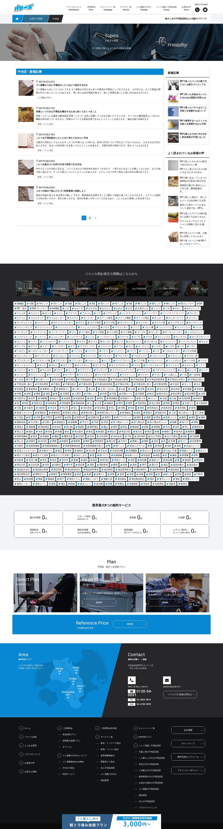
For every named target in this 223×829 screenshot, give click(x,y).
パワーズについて (30, 754)
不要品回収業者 (105, 384)
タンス (120, 341)
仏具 (123, 389)
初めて (55, 398)
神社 (69, 450)
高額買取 (159, 483)
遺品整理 (108, 469)
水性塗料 (103, 436)
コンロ (198, 327)
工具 (173, 412)
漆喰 (54, 441)
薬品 (95, 460)
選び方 (155, 464)
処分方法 (163, 393)
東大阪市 (78, 431)
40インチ (142, 303)
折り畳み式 (139, 422)
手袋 (106, 422)
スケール (124, 337)
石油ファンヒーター (26, 450)
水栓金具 (117, 436)
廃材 (139, 417)
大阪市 (29, 408)
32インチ (104, 303)
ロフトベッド (37, 374)
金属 (89, 474)
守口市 (65, 408)
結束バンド (132, 455)
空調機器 (132, 450)
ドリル (120, 346)
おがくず (78, 308)
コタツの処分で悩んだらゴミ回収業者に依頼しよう (61, 191)
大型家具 (203, 403)
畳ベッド (120, 446)
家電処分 (41, 412)
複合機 (169, 460)
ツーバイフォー (188, 341)
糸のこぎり (81, 455)
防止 (19, 479)
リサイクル (144, 370)
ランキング (101, 370)
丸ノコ (187, 384)
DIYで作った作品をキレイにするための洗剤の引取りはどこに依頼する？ (193, 97)
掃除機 (32, 427)
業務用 (191, 431)
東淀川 (113, 431)
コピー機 (149, 327)
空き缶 (104, 450)
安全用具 (87, 408)
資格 (134, 464)
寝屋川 (149, 412)
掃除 (196, 422)
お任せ (119, 308)
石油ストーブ (192, 446)
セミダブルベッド (200, 337)
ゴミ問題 (99, 332)
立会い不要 (171, 450)
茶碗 (76, 460)
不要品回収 (86, 384)
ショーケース (76, 337)
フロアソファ (140, 356)
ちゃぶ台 (21, 313)
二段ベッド (80, 389)
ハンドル (78, 351)
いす (67, 308)
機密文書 (68, 436)
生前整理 (196, 441)
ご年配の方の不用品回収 (147, 770)
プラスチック (23, 360)
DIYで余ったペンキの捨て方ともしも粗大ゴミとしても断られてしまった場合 (193, 84)
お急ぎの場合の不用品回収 (148, 783)
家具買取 (181, 408)
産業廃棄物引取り (94, 446)
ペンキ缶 (191, 360)
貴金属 (81, 464)
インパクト (152, 313)
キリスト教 (159, 322)
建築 (203, 417)
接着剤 (81, 427)
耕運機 (185, 455)
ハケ (182, 346)
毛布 (92, 436)
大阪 (19, 408)
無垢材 (77, 441)
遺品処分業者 (41, 469)
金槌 (122, 474)
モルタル (47, 370)
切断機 (43, 398)
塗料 (130, 403)
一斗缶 (20, 379)
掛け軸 (69, 427)
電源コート (40, 483)
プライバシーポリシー (188, 770)
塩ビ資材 (156, 403)
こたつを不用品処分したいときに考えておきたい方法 (62, 138)
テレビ (204, 341)
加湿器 (67, 398)
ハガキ (171, 346)
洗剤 (185, 436)
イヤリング (111, 313)
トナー (46, 346)
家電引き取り (71, 412)
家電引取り (88, 412)
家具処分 (153, 408)
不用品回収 (138, 379)
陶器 (40, 479)
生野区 (20, 446)
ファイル (76, 356)
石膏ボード (47, 450)
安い (76, 408)
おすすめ (92, 308)
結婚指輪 (118, 455)
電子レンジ (164, 479)
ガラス (81, 322)
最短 (31, 431)
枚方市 (139, 431)
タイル (94, 341)
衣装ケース (119, 460)
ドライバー (106, 346)
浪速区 (32, 441)
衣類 (132, 460)
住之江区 (163, 389)
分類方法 (21, 398)
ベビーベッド (156, 360)
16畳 (70, 303)
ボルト (54, 365)
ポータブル (100, 365)
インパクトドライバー (173, 313)
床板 (69, 417)
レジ (182, 370)
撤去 (106, 427)
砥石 (60, 450)
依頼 (28, 393)
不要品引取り (124, 384)
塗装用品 (142, 403)
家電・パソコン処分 (45, 124)
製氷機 (143, 460)
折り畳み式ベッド (158, 422)
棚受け (167, 431)
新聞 (146, 427)
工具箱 (200, 412)
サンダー (155, 332)
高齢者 (172, 483)
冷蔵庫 (141, 393)
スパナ (137, 337)
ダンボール (152, 341)
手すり (85, 422)
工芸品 (20, 417)
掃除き (20, 427)
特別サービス (66, 774)
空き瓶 (92, 450)
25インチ (81, 303)
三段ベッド (43, 379)
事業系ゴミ (64, 389)
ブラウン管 (192, 356)
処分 (151, 393)
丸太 (198, 384)
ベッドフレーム (123, 360)
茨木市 (65, 460)
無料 (87, 441)
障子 (62, 479)
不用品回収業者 (157, 379)
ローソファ (54, 374)
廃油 (158, 417)
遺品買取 (188, 469)
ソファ (34, 341)
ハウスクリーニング (145, 807)
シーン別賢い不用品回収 (147, 745)
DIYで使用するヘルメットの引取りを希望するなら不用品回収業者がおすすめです (193, 123)
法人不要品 (172, 436)
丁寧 (31, 379)
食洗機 (99, 483)
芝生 (45, 460)
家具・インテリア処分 (108, 743)
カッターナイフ (176, 318)
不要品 (56, 384)
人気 (93, 389)
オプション (65, 747)
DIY (200, 303)
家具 (142, 408)
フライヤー (107, 356)
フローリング (158, 356)
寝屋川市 (161, 412)
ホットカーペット (25, 365)
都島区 (54, 474)
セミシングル (164, 337)
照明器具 (99, 441)
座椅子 (108, 417)
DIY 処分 (22, 308)
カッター (158, 318)
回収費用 (66, 403)
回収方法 (38, 403)
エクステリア (37, 318)
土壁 (99, 403)
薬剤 (85, 460)
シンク (91, 337)
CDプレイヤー (187, 303)
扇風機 (73, 422)
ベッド (107, 360)
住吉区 (176, 389)
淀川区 (43, 441)
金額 (151, 474)
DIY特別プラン (143, 737)
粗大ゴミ (202, 450)
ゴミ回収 (113, 332)
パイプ (133, 351)
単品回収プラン (67, 734)
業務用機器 (22, 436)
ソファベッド (67, 341)
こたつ (157, 308)
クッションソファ (66, 327)
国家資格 (80, 403)
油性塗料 (141, 436)
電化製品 (122, 479)
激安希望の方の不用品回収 (148, 776)
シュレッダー (57, 337)
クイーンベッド (44, 327)
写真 (114, 393)
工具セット (186, 412)
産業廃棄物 (34, 446)
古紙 (164, 398)
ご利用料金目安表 (106, 728)
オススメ (74, 318)
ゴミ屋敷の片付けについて (72, 755)
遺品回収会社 (73, 469)
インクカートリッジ (131, 313)
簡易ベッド (187, 450)
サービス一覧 (104, 737)
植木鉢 (179, 431)
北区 (92, 398)
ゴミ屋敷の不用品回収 (146, 789)
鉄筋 (179, 474)
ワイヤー (144, 374)
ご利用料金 (65, 728)
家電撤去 (126, 412)
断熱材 (135, 427)
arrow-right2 (95, 218)
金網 (141, 474)
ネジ (130, 346)
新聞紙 (157, 427)
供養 (19, 393)
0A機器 (20, 303)
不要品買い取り (143, 384)
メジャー (21, 370)
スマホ (149, 337)
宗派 (132, 408)
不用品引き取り (177, 379)
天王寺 (53, 408)
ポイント (67, 365)
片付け (124, 441)
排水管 (57, 427)
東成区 (101, 431)
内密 (104, 393)
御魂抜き (61, 422)
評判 (47, 464)
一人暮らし (171, 374)
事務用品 (33, 389)
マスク (137, 365)
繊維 (174, 455)
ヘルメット (93, 360)
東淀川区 (126, 431)
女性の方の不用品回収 (146, 764)
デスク (34, 346)
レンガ (193, 370)
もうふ (60, 313)
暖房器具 (198, 427)
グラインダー (121, 327)
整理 (115, 427)
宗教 (123, 408)
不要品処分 (70, 384)
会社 (152, 389)
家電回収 (55, 412)
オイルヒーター (56, 318)
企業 (142, 389)
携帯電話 (94, 427)
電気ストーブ (191, 479)
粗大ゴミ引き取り (62, 455)
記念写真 (35, 464)
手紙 (96, 422)
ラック (71, 370)
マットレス (173, 365)
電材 (177, 479)
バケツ (105, 351)
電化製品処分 (137, 479)
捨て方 (185, 422)
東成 (90, 431)
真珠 (179, 446)
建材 (193, 417)
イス (98, 313)
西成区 (188, 460)
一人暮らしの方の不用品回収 (149, 758)
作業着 (200, 389)
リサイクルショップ (165, 370)
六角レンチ (91, 393)
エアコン (21, 318)
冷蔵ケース (127, 393)
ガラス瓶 (110, 322)
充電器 (66, 393)
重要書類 (67, 474)
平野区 (49, 417)
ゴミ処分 (85, 332)
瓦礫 (173, 441)
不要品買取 (162, 384)
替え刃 (20, 431)
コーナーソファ (58, 332)
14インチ (43, 303)
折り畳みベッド (120, 422)
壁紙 (177, 403)
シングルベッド (107, 337)
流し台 (20, 441)
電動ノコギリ (91, 479)
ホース (42, 365)
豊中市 (69, 464)
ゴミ (74, 332)
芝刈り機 (33, 460)
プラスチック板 (42, 360)
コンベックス (183, 327)
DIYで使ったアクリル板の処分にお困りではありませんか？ (193, 216)
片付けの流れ (66, 768)
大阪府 (41, 408)
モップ (34, 370)
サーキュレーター (173, 332)
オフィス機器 (124, 318)
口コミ (154, 398)
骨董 (110, 483)
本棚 (59, 431)
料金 (125, 427)
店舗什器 (95, 417)
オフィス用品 (142, 318)
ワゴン (157, 374)
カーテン (193, 318)
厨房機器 (113, 398)
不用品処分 (102, 379)
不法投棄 (58, 379)
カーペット (42, 322)
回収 (26, 403)
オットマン (88, 318)
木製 (50, 431)
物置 (146, 441)
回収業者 (52, 403)
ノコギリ (158, 346)
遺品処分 (193, 464)
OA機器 (55, 308)
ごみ (167, 308)
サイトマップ (188, 743)
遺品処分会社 (23, 469)
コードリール (39, 332)
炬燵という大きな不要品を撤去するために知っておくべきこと (66, 111)
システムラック (24, 337)
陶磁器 (51, 479)
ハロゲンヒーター (39, 351)
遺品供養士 (178, 464)
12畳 (31, 303)
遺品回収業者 (92, 469)
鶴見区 (184, 483)
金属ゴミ (100, 474)
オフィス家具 (106, 318)
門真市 (200, 474)
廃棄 (148, 417)
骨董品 (121, 483)
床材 (59, 417)
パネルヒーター (172, 351)
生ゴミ (183, 441)
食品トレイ (85, 483)
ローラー (69, 374)
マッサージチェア (154, 365)
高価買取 (133, 483)
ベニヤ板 (140, 360)
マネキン (188, 365)
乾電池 (20, 389)
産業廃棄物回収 (72, 446)
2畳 (93, 303)
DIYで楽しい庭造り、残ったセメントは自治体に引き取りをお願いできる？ (193, 200)
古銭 (174, 398)
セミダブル (181, 337)
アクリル (72, 313)
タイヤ (82, 341)
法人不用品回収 (105, 768)
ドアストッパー (87, 346)
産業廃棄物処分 (52, 446)
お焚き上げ (143, 308)
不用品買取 (42, 384)
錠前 (189, 474)
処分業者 (177, 393)
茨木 (54, 460)
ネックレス (143, 346)
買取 (92, 464)
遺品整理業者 (158, 469)
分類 (203, 393)
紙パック (104, 455)
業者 (35, 436)
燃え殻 (112, 441)
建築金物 (21, 422)
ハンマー (92, 351)
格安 (149, 431)
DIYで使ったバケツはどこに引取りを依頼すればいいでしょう (193, 110)
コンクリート (165, 327)
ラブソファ (85, 370)
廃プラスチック (123, 417)
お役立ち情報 (28, 771)
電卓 (152, 479)
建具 (184, 417)
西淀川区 (21, 464)
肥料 (196, 455)
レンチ (204, 370)
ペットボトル (174, 360)
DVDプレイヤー (39, 308)
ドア (72, 346)
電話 (63, 483)
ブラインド (176, 356)
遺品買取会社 (23, 474)
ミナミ (201, 365)
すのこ (178, 308)
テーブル (21, 346)
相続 (169, 446)
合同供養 (186, 398)
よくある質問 (28, 745)
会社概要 (188, 730)
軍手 (144, 464)
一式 (184, 374)
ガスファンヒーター (63, 322)
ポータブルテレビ (120, 365)
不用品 (71, 379)
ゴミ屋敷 (127, 332)
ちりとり (35, 313)
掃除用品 (44, 427)
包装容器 (80, 398)
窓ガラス (146, 450)
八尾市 (77, 393)
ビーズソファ (43, 356)
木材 (40, 431)
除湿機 (29, 479)
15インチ (57, 303)
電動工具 (108, 479)
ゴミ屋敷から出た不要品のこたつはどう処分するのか (62, 85)
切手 (33, 398)
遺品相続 (175, 469)
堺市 (120, 403)
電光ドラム (74, 479)
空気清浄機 (117, 450)
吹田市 (199, 398)
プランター (61, 360)
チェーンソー (169, 341)
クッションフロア (89, 327)
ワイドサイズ (85, 374)
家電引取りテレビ (108, 412)
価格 (38, 393)
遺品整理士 (141, 469)
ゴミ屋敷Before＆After (71, 761)
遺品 (165, 464)
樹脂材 (46, 436)
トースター (59, 346)
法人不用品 (156, 436)
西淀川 (200, 460)
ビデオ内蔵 (190, 351)
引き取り (35, 422)
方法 (168, 427)
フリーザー (123, 356)
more (33, 602)
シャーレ (41, 337)
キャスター (143, 322)
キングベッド (195, 322)
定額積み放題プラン (69, 740)
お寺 (130, 308)
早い (187, 427)
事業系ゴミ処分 (105, 761)
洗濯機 (195, 436)
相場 (159, 446)
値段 (48, 393)
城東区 (110, 403)
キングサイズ (177, 322)
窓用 (158, 450)
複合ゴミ (156, 460)
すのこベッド (193, 308)
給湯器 (147, 455)
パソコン (145, 351)
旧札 (177, 427)
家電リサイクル (24, 412)
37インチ (119, 303)
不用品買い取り (24, 384)
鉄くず (169, 474)
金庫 (112, 474)
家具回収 (167, 408)
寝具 (138, 412)
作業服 (188, 389)
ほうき (48, 313)
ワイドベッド (128, 374)
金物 (131, 474)
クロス (106, 327)
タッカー (107, 341)
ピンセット (61, 356)
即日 (101, 398)
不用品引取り (196, 379)
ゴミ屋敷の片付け (44, 98)
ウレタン (194, 313)
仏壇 (133, 389)
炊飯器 (65, 441)
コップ (136, 327)
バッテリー (119, 351)
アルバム (86, 313)
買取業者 (103, 464)
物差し (135, 441)
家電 (193, 408)
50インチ (156, 303)
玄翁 (156, 441)
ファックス (91, 356)
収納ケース (128, 398)
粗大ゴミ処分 (23, 455)
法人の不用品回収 (144, 801)
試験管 (57, 464)
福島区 (80, 450)
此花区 (81, 436)
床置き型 (81, 417)
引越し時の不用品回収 (146, 752)
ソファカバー (49, 341)
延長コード (171, 417)
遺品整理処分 (124, 469)
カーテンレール (24, 322)
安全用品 (101, 408)
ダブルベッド (134, 341)
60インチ (170, 303)
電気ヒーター (23, 483)
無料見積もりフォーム (188, 757)
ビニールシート (24, 356)
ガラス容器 (95, 322)
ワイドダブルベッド (107, 374)
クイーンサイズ (24, 327)
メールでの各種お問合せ (180, 694)
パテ (157, 351)
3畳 (130, 303)
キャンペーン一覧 (144, 728)
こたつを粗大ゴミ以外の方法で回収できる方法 (58, 164)
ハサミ (192, 346)
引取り (48, 422)
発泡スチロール (137, 446)
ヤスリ (60, 370)
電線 (53, 483)
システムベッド (195, 332)
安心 (113, 408)
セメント (21, 341)
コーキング (22, 332)
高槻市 (146, 483)
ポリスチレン (83, 365)
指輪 (174, 422)
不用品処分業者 (120, 379)
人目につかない (108, 389)
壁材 (168, 403)
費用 (115, 464)
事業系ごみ (48, 389)
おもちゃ (106, 308)
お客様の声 (27, 763)
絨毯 (157, 455)
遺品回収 (57, 469)
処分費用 (191, 393)
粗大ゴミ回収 (41, 455)
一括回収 (196, 374)
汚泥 (129, 436)
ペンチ (204, 360)
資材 (125, 464)
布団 (38, 417)
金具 (79, 474)
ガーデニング (126, 322)
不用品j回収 (86, 379)
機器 (56, 436)
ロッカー (21, 374)
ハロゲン (21, 351)
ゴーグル (141, 332)
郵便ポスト (40, 474)
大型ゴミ (189, 403)
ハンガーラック (61, 351)
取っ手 (142, 398)
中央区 (176, 384)
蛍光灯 (105, 460)
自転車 (20, 460)
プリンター (77, 360)
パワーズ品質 (28, 737)
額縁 (72, 483)
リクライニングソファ (123, 370)
